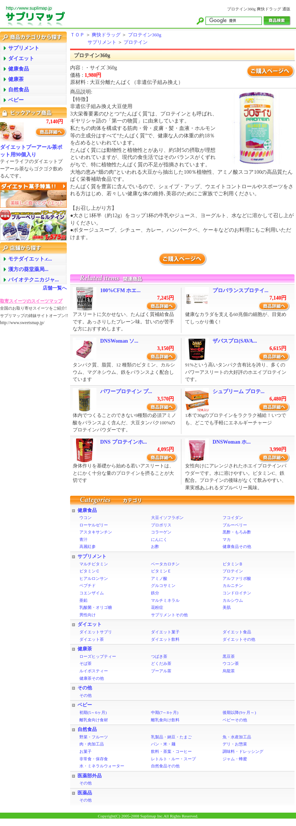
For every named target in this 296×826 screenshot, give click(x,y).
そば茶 (85, 663)
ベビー (85, 705)
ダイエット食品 (237, 632)
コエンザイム (91, 593)
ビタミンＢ (233, 564)
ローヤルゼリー (93, 525)
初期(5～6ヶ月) (93, 712)
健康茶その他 (91, 678)
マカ (227, 539)
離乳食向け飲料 (165, 720)
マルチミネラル (165, 600)
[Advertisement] (29, 443)
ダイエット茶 (91, 639)
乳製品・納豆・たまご (171, 737)
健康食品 (87, 510)
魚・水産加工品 (237, 737)
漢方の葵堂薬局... (28, 269)
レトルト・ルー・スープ (173, 759)
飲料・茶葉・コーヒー (171, 751)
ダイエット (90, 624)
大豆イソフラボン (167, 517)
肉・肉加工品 (91, 744)
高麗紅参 (87, 546)
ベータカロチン (165, 564)
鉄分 (155, 593)
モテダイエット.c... (30, 259)
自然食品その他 (165, 766)
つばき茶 (159, 656)
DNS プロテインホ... (123, 442)
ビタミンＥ (161, 571)
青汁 (83, 539)
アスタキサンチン (95, 532)
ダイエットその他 (239, 639)
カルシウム (233, 600)
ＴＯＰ (77, 34)
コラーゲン (161, 532)
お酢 (155, 546)
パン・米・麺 (163, 744)
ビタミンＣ (89, 571)
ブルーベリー (235, 525)
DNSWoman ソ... (119, 341)
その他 (85, 687)
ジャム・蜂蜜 (235, 759)
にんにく (159, 539)
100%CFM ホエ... (120, 290)
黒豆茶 (229, 656)
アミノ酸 (159, 578)
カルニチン (233, 585)
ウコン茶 (231, 663)
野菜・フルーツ (93, 737)
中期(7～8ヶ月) (164, 712)
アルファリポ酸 (237, 578)
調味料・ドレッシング (243, 751)
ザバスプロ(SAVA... (235, 341)
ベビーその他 (235, 720)
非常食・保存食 (93, 759)
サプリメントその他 (169, 615)
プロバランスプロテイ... (241, 290)
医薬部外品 (90, 775)
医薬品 (85, 793)
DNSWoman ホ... (232, 442)
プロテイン (136, 42)
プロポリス (161, 525)
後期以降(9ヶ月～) (239, 712)
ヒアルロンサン (93, 578)
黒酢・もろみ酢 (237, 532)
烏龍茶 (229, 671)
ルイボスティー (93, 671)
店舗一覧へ (55, 288)
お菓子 (85, 751)
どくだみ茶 (161, 663)
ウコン (85, 517)
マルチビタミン (93, 564)
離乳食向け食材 (93, 720)
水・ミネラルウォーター (101, 766)
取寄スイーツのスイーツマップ (31, 301)
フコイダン (233, 517)
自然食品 (87, 729)
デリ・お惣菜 (235, 744)
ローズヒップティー (97, 656)
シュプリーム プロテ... (238, 391)
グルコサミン (163, 585)
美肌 (227, 607)
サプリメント (102, 42)
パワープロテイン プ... (126, 391)
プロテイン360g (144, 34)
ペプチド (87, 585)
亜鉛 (83, 600)
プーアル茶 (161, 671)
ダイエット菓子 (165, 632)
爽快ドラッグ (106, 34)
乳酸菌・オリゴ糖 (95, 607)
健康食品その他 (237, 546)
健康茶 (85, 649)
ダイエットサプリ (95, 632)
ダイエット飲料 (165, 639)
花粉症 (157, 607)
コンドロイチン (237, 593)
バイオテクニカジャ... (33, 280)
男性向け (87, 615)
